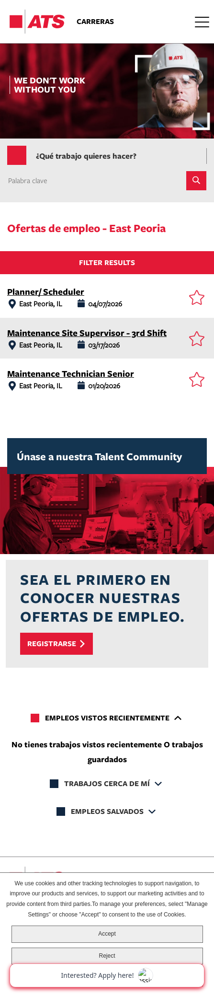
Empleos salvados (107, 811)
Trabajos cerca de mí (107, 783)
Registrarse (51, 643)
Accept (107, 933)
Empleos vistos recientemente (107, 718)
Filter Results (107, 262)
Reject (107, 955)
